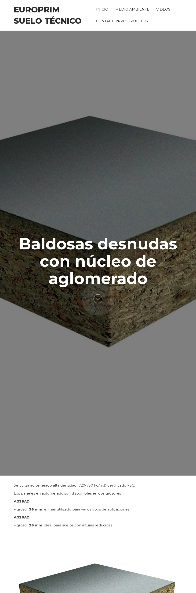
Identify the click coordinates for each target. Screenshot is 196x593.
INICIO (102, 9)
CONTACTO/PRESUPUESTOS (122, 21)
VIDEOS (163, 9)
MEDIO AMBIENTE (132, 9)
